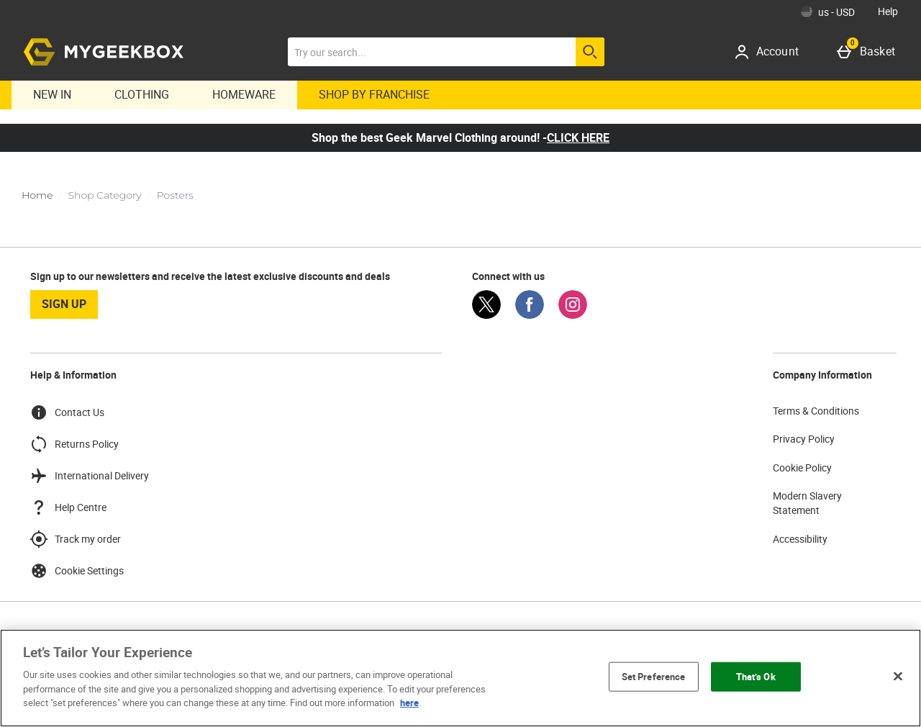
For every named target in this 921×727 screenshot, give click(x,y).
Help (888, 11)
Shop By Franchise (374, 94)
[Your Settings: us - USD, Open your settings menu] (827, 11)
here (409, 702)
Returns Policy (74, 444)
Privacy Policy (804, 439)
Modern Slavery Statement (807, 503)
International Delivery (89, 475)
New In (52, 94)
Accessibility (800, 539)
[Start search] (590, 51)
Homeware (244, 94)
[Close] (898, 676)
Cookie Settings (77, 570)
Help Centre (68, 507)
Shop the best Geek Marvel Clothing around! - (460, 137)
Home (37, 195)
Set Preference (654, 675)
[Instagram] (572, 315)
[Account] (771, 52)
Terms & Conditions (816, 410)
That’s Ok (756, 675)
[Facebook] (529, 315)
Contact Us (67, 412)
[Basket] (868, 52)
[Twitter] (486, 315)
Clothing (141, 94)
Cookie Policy (802, 467)
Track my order (75, 539)
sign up (64, 304)
